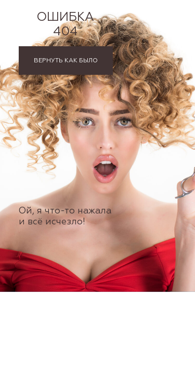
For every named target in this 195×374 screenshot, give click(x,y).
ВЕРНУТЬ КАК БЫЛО (66, 61)
